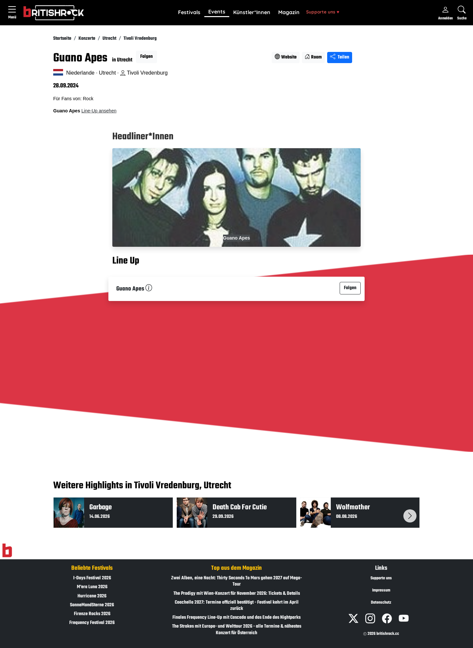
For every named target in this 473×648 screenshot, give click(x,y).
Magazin (289, 12)
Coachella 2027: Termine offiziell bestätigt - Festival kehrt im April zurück (237, 606)
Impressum (381, 590)
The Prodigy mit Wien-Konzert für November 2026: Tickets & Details (236, 593)
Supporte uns (322, 11)
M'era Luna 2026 (92, 587)
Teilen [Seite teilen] (339, 57)
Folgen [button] (146, 56)
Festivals (189, 12)
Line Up (125, 261)
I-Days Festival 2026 (92, 578)
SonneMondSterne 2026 (92, 605)
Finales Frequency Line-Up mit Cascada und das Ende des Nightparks (236, 617)
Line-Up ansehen (99, 110)
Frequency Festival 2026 (92, 623)
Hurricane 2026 (92, 596)
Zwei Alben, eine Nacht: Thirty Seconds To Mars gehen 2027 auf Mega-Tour (236, 581)
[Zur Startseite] (7, 550)
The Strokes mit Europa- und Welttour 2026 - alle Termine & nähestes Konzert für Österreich (236, 629)
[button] (189, 12)
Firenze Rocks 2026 (92, 614)
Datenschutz (381, 602)
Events (216, 11)
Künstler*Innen (251, 12)
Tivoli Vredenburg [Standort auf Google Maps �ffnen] (144, 73)
